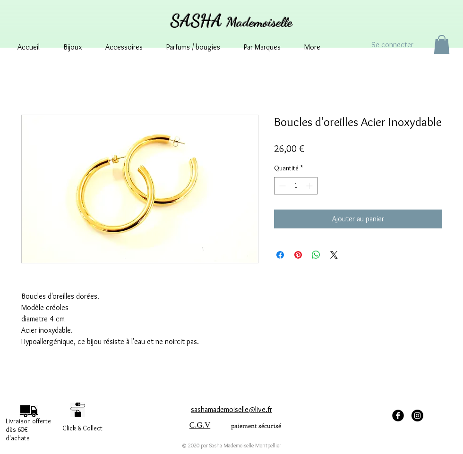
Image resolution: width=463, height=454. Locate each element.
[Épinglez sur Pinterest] (298, 255)
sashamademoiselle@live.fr (231, 409)
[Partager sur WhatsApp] (316, 255)
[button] (442, 44)
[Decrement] (281, 185)
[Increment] (310, 185)
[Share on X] (334, 255)
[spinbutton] (295, 185)
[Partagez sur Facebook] (280, 255)
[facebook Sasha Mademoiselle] (398, 415)
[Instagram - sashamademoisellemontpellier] (417, 415)
